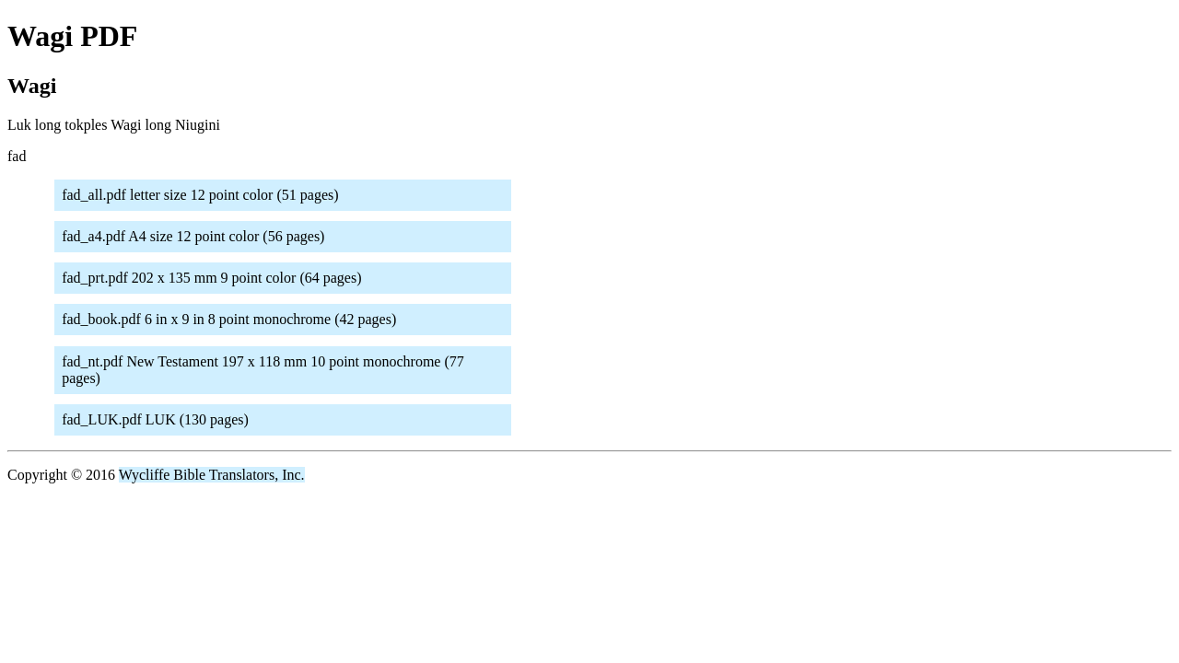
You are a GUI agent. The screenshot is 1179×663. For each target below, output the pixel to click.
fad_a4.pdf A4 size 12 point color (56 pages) (193, 236)
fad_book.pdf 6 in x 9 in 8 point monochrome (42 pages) (229, 319)
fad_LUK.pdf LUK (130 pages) (155, 419)
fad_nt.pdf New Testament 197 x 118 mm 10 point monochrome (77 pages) (263, 370)
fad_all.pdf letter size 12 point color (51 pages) (200, 195)
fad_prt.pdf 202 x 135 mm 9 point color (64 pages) (211, 277)
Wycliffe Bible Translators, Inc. (212, 475)
